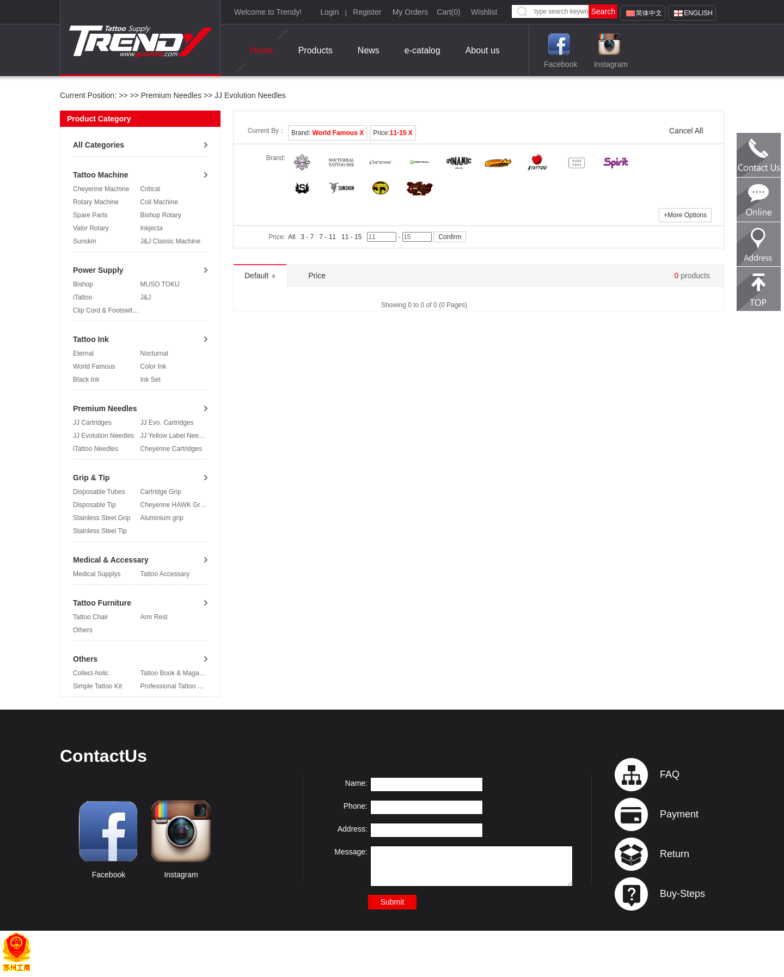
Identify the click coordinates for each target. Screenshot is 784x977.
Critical (150, 189)
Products (315, 50)
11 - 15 (351, 237)
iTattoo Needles (95, 449)
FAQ (669, 774)
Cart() (449, 12)
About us (482, 50)
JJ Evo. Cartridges (167, 422)
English (698, 13)
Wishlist (484, 12)
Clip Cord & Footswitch (106, 310)
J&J (145, 297)
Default (259, 275)
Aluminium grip (161, 518)
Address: (352, 829)
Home (261, 50)
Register (367, 12)
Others (83, 630)
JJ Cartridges (92, 422)
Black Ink (86, 379)
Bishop (83, 284)
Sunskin (84, 241)
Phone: (355, 806)
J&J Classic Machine (170, 241)
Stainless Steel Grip (101, 518)
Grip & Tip (91, 477)
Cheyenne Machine (101, 189)
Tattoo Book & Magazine (175, 673)
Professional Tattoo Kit (172, 686)
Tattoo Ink (91, 339)
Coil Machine (159, 202)
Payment (679, 814)
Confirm (449, 237)
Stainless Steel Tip (100, 531)
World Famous (94, 366)
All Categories (98, 145)
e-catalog (422, 50)
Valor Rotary (91, 228)
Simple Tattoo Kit (97, 686)
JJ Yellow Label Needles (175, 435)
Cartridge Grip (160, 492)
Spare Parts (90, 215)
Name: (356, 783)
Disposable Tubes (99, 492)
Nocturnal (154, 353)
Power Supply (98, 270)
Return (674, 853)
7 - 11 (327, 237)
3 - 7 (307, 237)
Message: (350, 851)
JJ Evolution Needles (249, 95)
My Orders (410, 12)
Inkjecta (151, 228)
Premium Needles (171, 95)
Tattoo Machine (100, 174)
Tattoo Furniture (102, 603)
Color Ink (153, 366)
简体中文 (649, 13)
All (291, 237)
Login (329, 12)
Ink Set (150, 379)
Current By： (266, 131)
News (368, 50)
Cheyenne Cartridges (171, 449)
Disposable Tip (94, 505)
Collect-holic (90, 673)
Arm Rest (154, 617)
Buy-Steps (682, 893)
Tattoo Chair (90, 617)
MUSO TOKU (160, 284)
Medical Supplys (96, 574)
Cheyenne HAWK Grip (173, 505)
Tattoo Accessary (165, 574)
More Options (685, 215)
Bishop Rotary (160, 215)
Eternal (83, 353)
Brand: (327, 133)
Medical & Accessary (111, 559)
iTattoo (82, 297)
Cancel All (686, 130)
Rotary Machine (96, 202)
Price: (393, 133)
